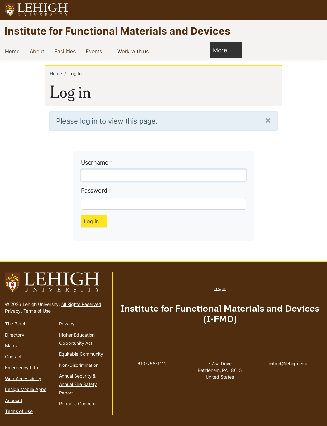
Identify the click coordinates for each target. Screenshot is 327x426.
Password (94, 191)
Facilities (66, 51)
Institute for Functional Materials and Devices (117, 31)
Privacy (13, 311)
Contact (13, 356)
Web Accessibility (23, 378)
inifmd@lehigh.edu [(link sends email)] (288, 356)
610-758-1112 (152, 363)
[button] (316, 10)
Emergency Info (21, 368)
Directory (14, 335)
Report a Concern (77, 404)
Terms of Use (37, 311)
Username (94, 163)
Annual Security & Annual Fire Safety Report (78, 384)
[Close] (268, 120)
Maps (11, 346)
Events (95, 51)
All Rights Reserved (81, 304)
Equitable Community (81, 354)
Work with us (134, 51)
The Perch (15, 324)
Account (13, 400)
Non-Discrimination (78, 365)
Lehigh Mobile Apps (25, 389)
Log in (220, 288)
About (38, 51)
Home (13, 51)
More (223, 50)
